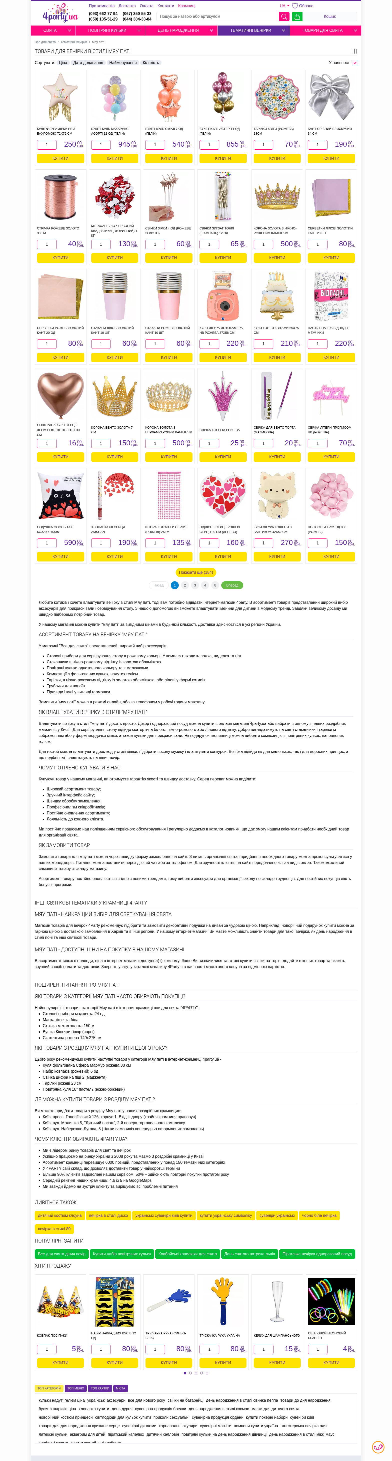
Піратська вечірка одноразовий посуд (317, 1254)
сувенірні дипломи (139, 1426)
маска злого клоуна (224, 967)
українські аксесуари (106, 1400)
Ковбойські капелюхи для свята (187, 1254)
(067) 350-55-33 (137, 14)
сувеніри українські (277, 1215)
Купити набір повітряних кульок (122, 1254)
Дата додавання (88, 63)
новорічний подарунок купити (309, 925)
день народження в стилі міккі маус (301, 1434)
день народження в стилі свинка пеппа (242, 1400)
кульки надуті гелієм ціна (62, 1400)
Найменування (123, 63)
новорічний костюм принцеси (66, 1417)
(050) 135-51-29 (103, 19)
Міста (120, 1388)
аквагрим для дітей (87, 1434)
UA (283, 6)
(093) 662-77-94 (103, 14)
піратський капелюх (126, 1434)
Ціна (63, 63)
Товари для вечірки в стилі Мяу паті (83, 51)
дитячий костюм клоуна (60, 1215)
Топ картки (100, 1388)
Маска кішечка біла (60, 1020)
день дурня (122, 1409)
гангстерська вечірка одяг (304, 1426)
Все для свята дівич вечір (62, 1254)
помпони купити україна (256, 1426)
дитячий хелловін (162, 1434)
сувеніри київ (302, 1417)
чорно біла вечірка (319, 1215)
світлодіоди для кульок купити (123, 1417)
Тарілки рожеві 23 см (62, 1083)
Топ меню (76, 1388)
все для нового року (146, 1400)
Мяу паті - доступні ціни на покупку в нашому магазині (109, 950)
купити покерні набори (267, 1417)
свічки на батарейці (186, 1400)
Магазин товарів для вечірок (61, 925)
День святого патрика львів (249, 1254)
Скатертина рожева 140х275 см (72, 1038)
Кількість (151, 63)
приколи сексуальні (172, 1417)
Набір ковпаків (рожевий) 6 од (70, 1071)
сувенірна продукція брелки (160, 1409)
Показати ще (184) (196, 572)
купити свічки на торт (259, 961)
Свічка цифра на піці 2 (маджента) (74, 1077)
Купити (60, 158)
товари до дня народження (305, 1400)
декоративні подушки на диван (194, 925)
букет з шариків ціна (57, 1409)
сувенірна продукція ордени (217, 1417)
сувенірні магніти (216, 1426)
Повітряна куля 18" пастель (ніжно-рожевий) (84, 1089)
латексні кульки (53, 1434)
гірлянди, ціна (90, 961)
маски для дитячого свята (275, 1409)
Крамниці (187, 6)
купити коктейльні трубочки (96, 1443)
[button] (69, 30)
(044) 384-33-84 (137, 19)
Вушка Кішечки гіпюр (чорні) (68, 1032)
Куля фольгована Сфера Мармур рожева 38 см (87, 1065)
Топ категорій (49, 1388)
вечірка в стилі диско (108, 1215)
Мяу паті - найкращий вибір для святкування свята (103, 914)
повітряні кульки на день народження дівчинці (224, 1434)
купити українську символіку (226, 1215)
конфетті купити (53, 1443)
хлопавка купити (93, 1409)
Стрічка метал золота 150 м (68, 1026)
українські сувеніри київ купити (164, 1215)
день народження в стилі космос (219, 1409)
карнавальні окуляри (178, 1426)
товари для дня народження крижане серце (79, 1426)
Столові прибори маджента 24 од (73, 1014)
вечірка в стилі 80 (54, 1229)
